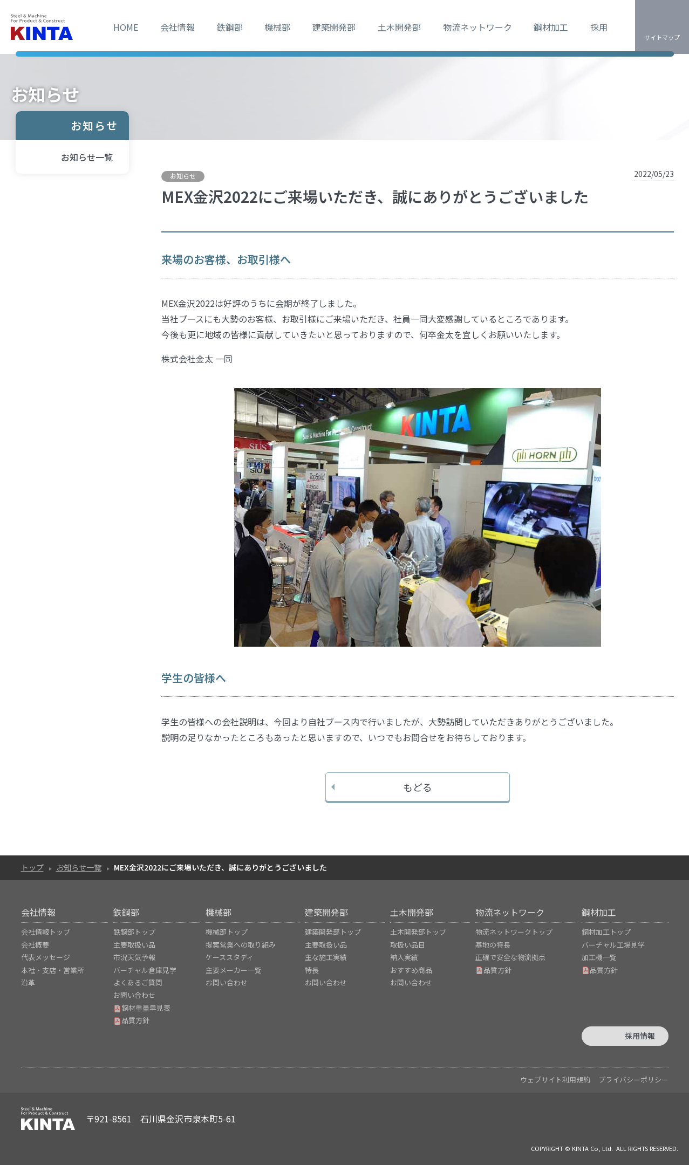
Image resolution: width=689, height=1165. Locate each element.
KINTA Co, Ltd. (592, 1148)
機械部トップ (227, 932)
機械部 (277, 26)
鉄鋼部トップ (134, 932)
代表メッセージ (45, 957)
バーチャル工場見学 (613, 945)
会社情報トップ (45, 932)
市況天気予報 (134, 957)
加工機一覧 (599, 957)
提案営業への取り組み (241, 945)
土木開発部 (399, 26)
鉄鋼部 (230, 26)
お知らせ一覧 (87, 156)
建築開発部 (334, 26)
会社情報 (177, 26)
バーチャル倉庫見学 (144, 970)
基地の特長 (492, 945)
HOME (125, 26)
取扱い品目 (407, 945)
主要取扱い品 (134, 945)
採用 (599, 26)
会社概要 (35, 945)
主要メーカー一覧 (234, 970)
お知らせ (94, 125)
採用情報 (640, 1035)
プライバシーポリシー (633, 1079)
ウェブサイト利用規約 (555, 1079)
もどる (417, 787)
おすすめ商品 (411, 970)
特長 (312, 970)
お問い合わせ (134, 995)
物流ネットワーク (477, 26)
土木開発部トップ (418, 932)
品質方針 (131, 1020)
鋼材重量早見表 (141, 1008)
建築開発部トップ (333, 932)
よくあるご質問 (137, 982)
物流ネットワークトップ (513, 932)
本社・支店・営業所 (52, 970)
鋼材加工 (551, 26)
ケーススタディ (230, 957)
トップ (32, 867)
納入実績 (404, 957)
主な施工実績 (326, 957)
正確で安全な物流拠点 (510, 957)
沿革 (28, 982)
